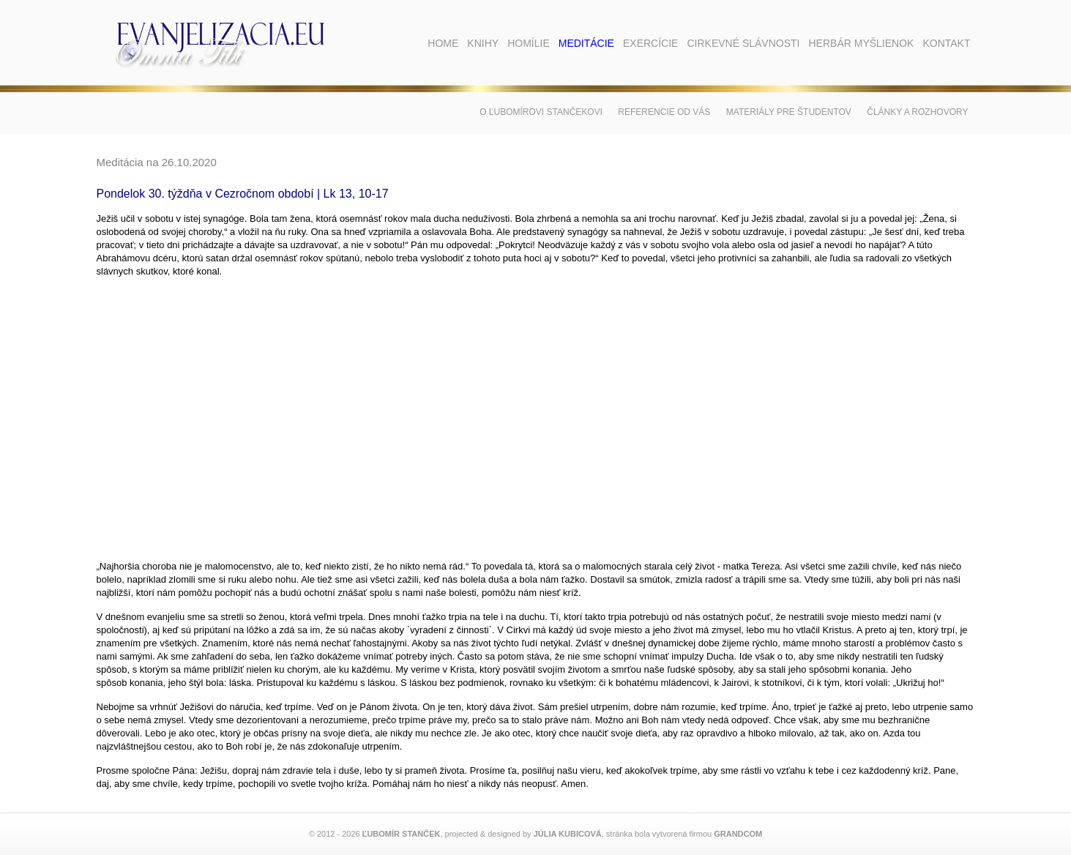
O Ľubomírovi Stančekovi (540, 112)
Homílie (528, 43)
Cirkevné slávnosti (743, 43)
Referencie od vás (664, 112)
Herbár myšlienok (861, 43)
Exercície (650, 43)
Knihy (483, 43)
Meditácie (586, 43)
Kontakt (946, 43)
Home (443, 43)
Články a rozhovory (917, 112)
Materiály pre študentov (788, 112)
